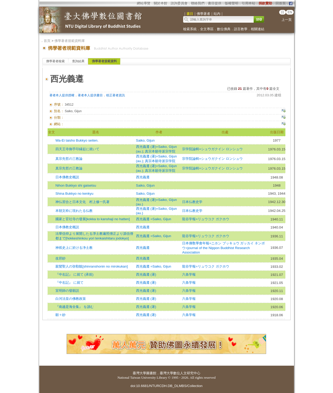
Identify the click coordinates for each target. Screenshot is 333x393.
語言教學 (240, 29)
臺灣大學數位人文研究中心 (180, 373)
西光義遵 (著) (146, 274)
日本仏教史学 (192, 202)
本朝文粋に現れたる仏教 (74, 211)
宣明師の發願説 (67, 291)
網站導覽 (143, 3)
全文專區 (207, 29)
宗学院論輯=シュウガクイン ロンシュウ (212, 149)
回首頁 (281, 3)
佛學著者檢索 (55, 61)
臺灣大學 (139, 373)
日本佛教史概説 (67, 177)
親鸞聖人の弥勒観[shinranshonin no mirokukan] (91, 266)
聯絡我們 (197, 3)
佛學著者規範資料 (104, 61)
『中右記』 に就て (69, 282)
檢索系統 (190, 29)
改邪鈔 (60, 258)
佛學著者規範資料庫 (69, 41)
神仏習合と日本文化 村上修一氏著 (82, 202)
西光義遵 (143, 177)
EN (290, 12)
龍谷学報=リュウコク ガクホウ (205, 219)
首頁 (47, 41)
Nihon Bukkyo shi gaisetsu (75, 185)
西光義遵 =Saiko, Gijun (153, 219)
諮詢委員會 (179, 3)
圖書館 (151, 373)
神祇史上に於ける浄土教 (74, 248)
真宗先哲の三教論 (68, 159)
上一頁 (286, 20)
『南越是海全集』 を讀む (74, 307)
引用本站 (248, 3)
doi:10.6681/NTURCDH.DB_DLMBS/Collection (166, 386)
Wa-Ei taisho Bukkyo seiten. (76, 140)
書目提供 (214, 3)
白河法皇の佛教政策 (70, 299)
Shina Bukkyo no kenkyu (74, 193)
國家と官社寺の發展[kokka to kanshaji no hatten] (92, 219)
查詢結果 (78, 61)
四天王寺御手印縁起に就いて (77, 149)
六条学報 (189, 274)
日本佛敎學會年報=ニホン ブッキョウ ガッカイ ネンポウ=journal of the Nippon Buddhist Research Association (223, 247)
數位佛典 (223, 29)
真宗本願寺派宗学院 (160, 151)
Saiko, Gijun (145, 140)
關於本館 (160, 3)
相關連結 (257, 29)
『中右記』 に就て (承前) (74, 274)
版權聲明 (231, 3)
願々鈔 (60, 315)
